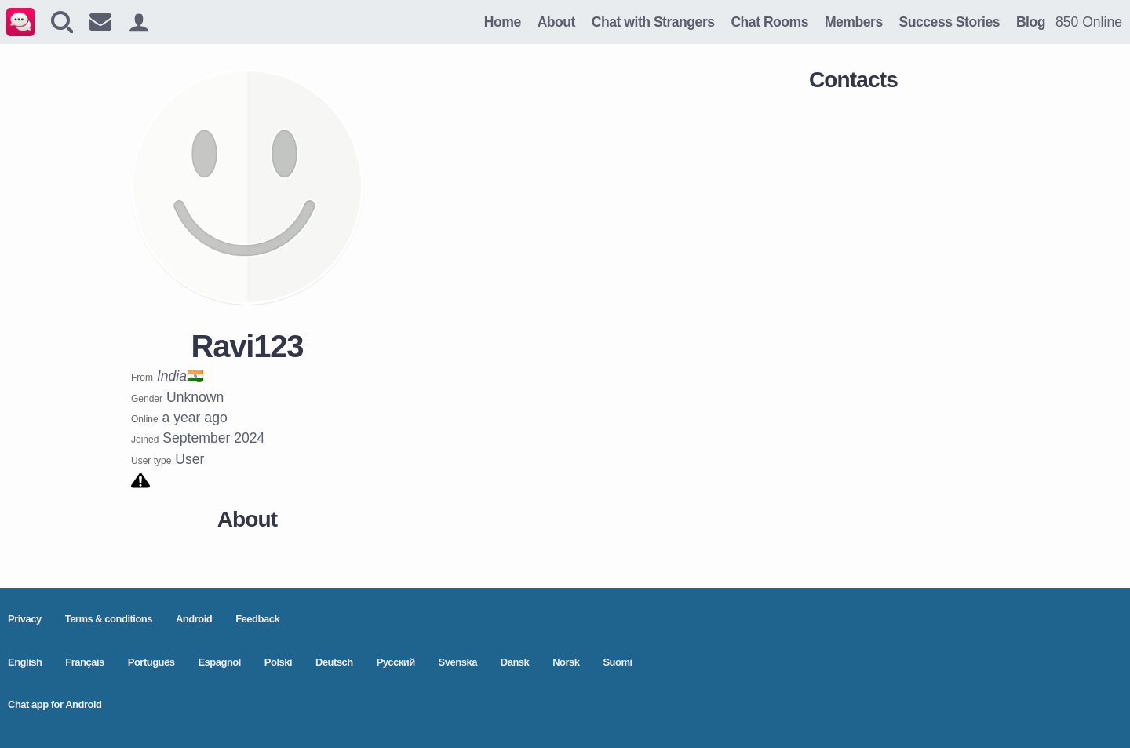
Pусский (396, 662)
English (25, 662)
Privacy (25, 619)
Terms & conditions (108, 619)
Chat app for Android (55, 704)
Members (854, 22)
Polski (278, 662)
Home (502, 22)
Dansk (515, 662)
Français (84, 662)
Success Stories (949, 22)
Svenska (458, 662)
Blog (1030, 22)
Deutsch (334, 662)
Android (194, 619)
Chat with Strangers (653, 22)
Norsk (565, 662)
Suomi (617, 662)
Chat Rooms (769, 22)
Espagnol (219, 662)
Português (151, 662)
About (556, 22)
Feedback (257, 619)
